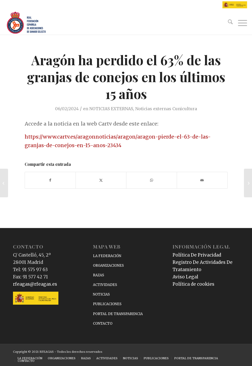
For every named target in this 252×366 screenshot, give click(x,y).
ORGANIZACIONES (108, 265)
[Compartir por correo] (202, 180)
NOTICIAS (101, 294)
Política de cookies (193, 284)
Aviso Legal (185, 277)
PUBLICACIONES (107, 304)
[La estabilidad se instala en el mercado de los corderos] (248, 183)
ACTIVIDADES (105, 285)
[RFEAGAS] (26, 23)
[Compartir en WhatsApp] (151, 180)
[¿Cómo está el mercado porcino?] (4, 183)
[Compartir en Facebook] (50, 180)
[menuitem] (228, 23)
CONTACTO (102, 323)
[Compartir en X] (101, 180)
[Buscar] (228, 23)
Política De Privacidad (197, 255)
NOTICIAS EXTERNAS (111, 108)
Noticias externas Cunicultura (166, 108)
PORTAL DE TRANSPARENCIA (118, 314)
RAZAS (98, 275)
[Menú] (240, 23)
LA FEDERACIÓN (107, 256)
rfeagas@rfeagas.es (35, 284)
